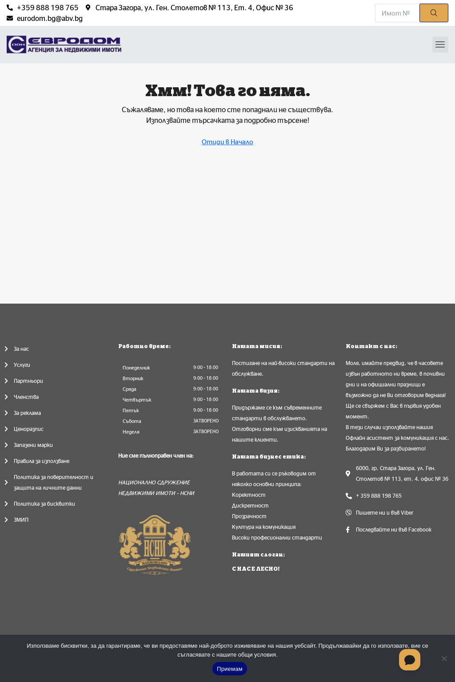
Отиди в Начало (227, 142)
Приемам (230, 669)
